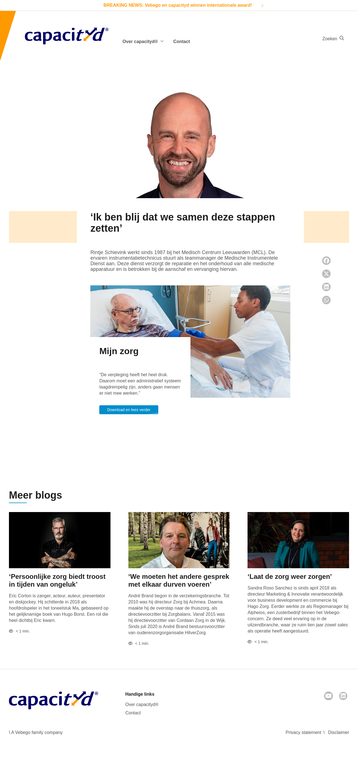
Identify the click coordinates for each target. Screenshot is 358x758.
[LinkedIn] (343, 695)
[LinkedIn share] (326, 287)
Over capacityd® (142, 704)
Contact (181, 41)
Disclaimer (338, 732)
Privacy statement (303, 732)
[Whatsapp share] (326, 300)
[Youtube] (328, 695)
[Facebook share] (326, 260)
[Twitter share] (326, 273)
